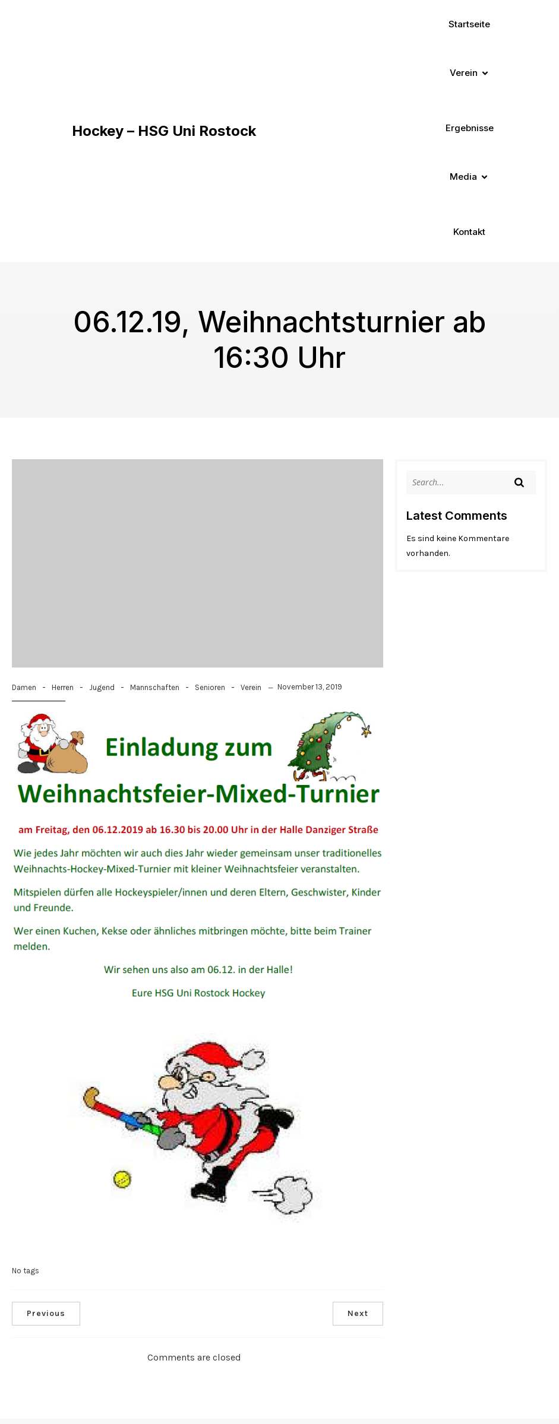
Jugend (102, 687)
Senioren (210, 687)
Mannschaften (154, 687)
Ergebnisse (470, 128)
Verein (251, 687)
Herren (63, 687)
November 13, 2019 (309, 686)
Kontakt (469, 231)
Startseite (469, 24)
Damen (24, 687)
